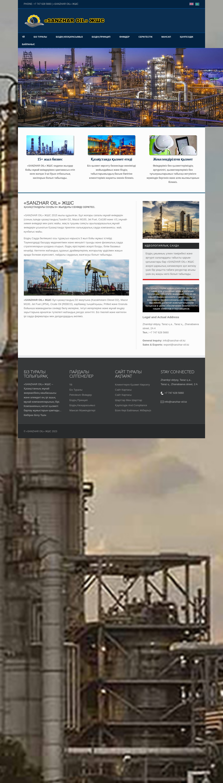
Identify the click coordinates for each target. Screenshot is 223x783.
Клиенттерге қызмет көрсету (132, 384)
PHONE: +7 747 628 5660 (37, 4)
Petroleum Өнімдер (80, 394)
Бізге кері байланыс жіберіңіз (133, 410)
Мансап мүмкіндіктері (82, 410)
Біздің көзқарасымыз (69, 37)
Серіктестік (145, 37)
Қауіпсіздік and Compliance (131, 405)
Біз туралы (40, 37)
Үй (23, 37)
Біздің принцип (101, 37)
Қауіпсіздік (186, 37)
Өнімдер (124, 37)
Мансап (166, 37)
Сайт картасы (123, 389)
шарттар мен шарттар (128, 400)
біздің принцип (78, 400)
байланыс (28, 44)
